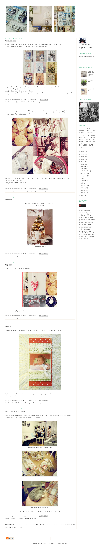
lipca (83, 178)
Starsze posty (70, 524)
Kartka (8, 327)
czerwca (83, 180)
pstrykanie (33, 102)
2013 (83, 159)
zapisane (40, 102)
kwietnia (84, 185)
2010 (83, 195)
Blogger (64, 543)
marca (83, 188)
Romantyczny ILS (30, 403)
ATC (88, 130)
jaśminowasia (85, 45)
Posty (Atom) (18, 527)
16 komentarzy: (33, 99)
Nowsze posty (9, 524)
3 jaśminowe (82, 129)
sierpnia (84, 176)
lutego (83, 190)
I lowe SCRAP (15, 403)
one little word (24, 102)
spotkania (28, 518)
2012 (83, 161)
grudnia (83, 166)
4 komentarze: (32, 188)
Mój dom (8, 265)
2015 (83, 154)
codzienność (82, 134)
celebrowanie (91, 132)
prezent (13, 518)
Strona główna (39, 524)
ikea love (18, 191)
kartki (22, 403)
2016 (83, 151)
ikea (12, 191)
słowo (12, 91)
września (84, 173)
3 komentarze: (32, 400)
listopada (84, 168)
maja (82, 183)
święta (39, 191)
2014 (83, 156)
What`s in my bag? (91, 89)
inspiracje (14, 102)
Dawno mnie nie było (15, 412)
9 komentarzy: (32, 253)
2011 (83, 164)
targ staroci (83, 147)
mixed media (84, 139)
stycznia (84, 192)
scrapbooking (86, 145)
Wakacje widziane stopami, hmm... (91, 73)
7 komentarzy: (32, 315)
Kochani (8, 200)
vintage (44, 191)
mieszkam (24, 191)
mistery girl (87, 137)
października (85, 171)
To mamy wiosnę (90, 80)
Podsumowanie (11, 41)
